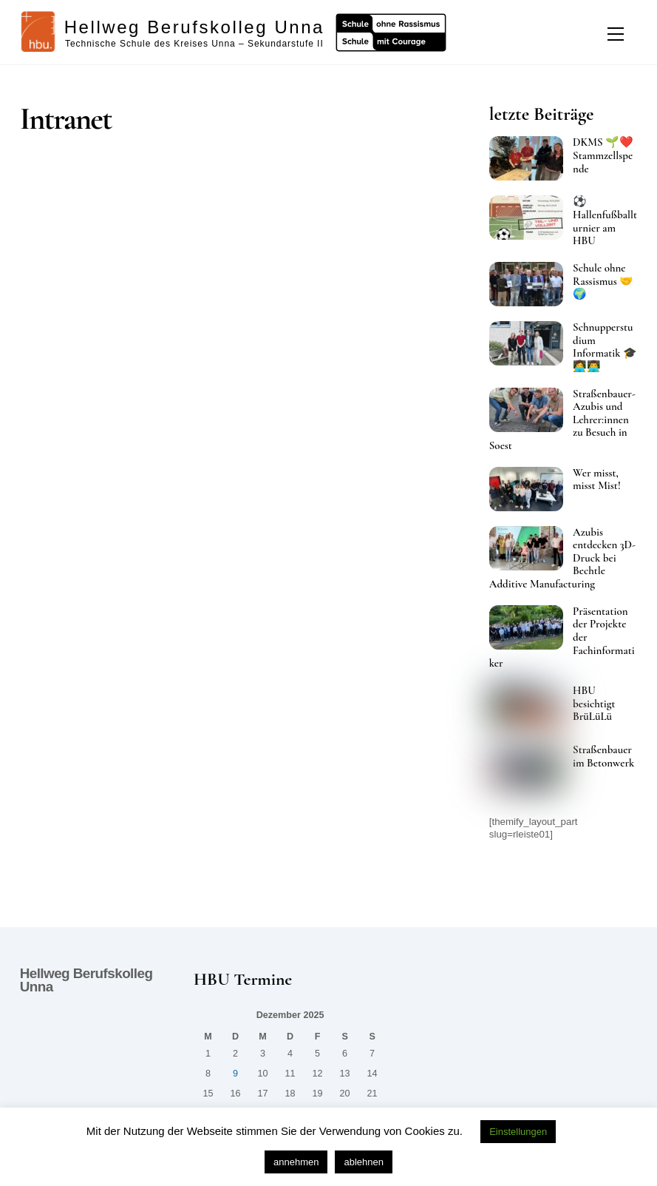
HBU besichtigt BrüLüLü (594, 703)
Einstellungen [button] (518, 1131)
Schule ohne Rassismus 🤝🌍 (603, 281)
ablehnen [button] (364, 1162)
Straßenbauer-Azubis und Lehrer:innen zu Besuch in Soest (562, 420)
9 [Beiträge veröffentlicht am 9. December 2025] (235, 1073)
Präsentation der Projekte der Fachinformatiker (562, 637)
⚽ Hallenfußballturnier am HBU (605, 221)
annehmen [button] (296, 1162)
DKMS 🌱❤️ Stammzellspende (603, 155)
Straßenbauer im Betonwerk (603, 756)
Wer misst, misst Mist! (597, 480)
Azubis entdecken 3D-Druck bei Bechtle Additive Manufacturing (562, 558)
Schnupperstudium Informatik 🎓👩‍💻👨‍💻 (605, 347)
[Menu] (615, 34)
